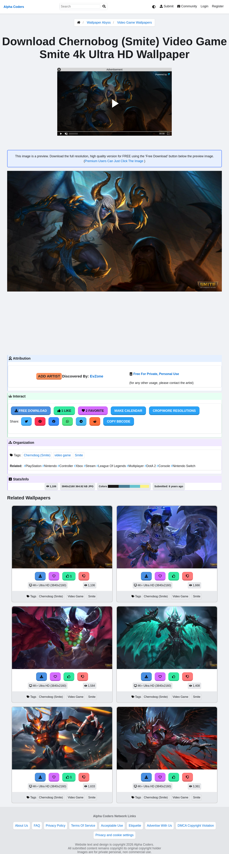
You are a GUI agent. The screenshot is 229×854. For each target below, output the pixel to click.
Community (187, 6)
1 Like (64, 411)
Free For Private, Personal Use (156, 374)
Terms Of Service (83, 825)
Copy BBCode (118, 421)
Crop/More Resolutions (174, 411)
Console (164, 466)
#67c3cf (135, 486)
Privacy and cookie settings (114, 835)
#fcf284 (144, 486)
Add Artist (49, 376)
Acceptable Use (112, 825)
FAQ (37, 825)
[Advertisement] (114, 323)
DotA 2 (151, 466)
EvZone (96, 376)
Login (204, 6)
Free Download (31, 411)
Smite (79, 455)
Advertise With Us (159, 825)
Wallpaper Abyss (99, 22)
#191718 (113, 486)
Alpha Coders (14, 7)
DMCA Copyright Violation (196, 825)
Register (218, 6)
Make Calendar (128, 411)
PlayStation (33, 466)
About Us (21, 825)
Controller (66, 466)
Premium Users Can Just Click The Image (114, 161)
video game (63, 455)
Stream (90, 466)
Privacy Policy (55, 825)
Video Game (76, 596)
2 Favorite (93, 411)
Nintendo (50, 466)
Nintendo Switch (183, 466)
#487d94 (124, 486)
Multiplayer (136, 466)
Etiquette (135, 825)
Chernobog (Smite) (37, 455)
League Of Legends (111, 466)
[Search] (104, 6)
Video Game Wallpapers (134, 22)
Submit (167, 6)
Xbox (79, 466)
